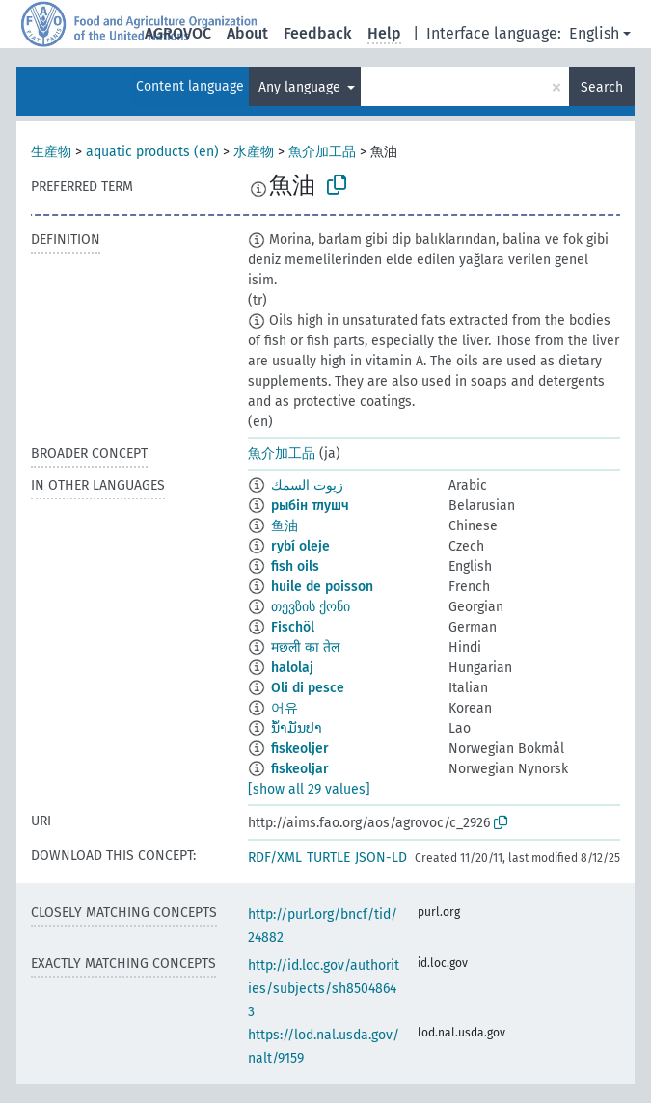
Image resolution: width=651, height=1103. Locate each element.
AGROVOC (178, 33)
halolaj (292, 667)
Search (602, 87)
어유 (284, 708)
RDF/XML (275, 857)
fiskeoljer (300, 748)
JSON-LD (381, 857)
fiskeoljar (300, 769)
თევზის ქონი (310, 607)
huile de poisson (322, 586)
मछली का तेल (305, 647)
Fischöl (292, 627)
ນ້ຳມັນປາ (296, 728)
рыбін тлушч (310, 506)
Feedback (318, 33)
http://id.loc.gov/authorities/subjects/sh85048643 (323, 988)
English (594, 33)
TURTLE (328, 857)
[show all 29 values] (309, 789)
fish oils (295, 566)
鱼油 (284, 526)
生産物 (51, 152)
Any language (301, 87)
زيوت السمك (307, 485)
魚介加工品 (322, 152)
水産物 (253, 152)
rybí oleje (300, 546)
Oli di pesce (307, 688)
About (247, 33)
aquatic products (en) (152, 152)
